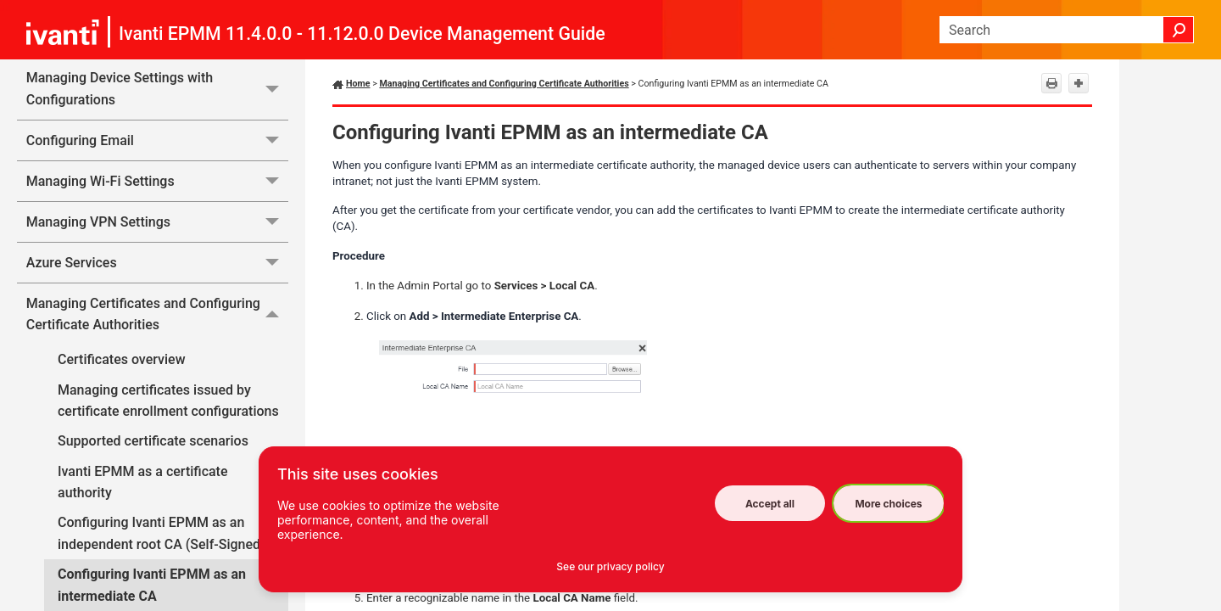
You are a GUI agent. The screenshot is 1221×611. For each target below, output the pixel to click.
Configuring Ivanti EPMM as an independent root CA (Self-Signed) (161, 533)
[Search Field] (1066, 29)
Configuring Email (157, 140)
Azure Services (157, 263)
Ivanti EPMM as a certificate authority (143, 482)
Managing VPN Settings (157, 222)
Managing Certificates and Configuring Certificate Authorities (157, 314)
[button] (1178, 29)
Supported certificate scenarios (153, 441)
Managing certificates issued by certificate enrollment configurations (168, 401)
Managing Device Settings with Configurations (157, 89)
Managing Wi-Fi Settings (157, 181)
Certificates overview (122, 359)
